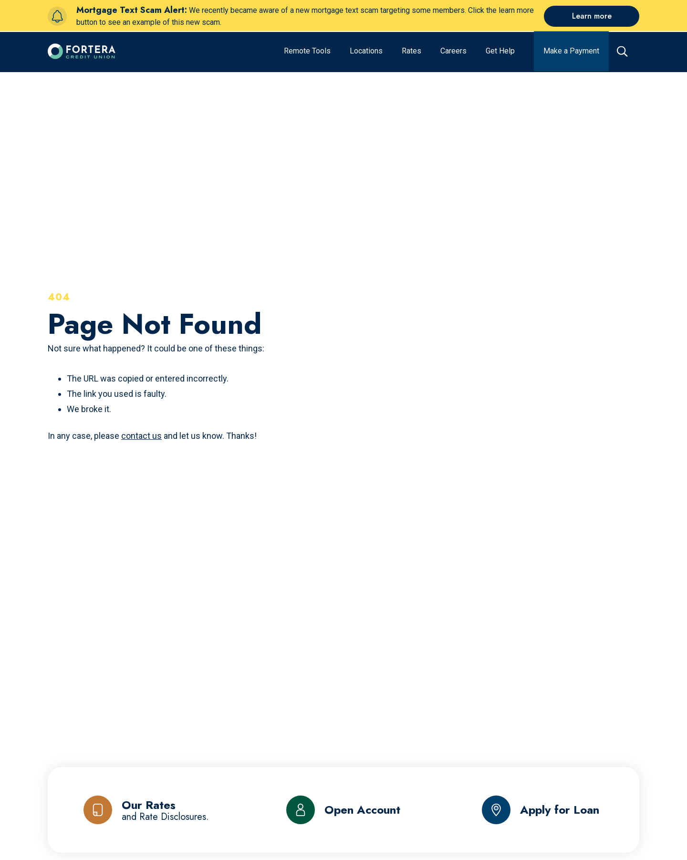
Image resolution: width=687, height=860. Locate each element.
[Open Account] (343, 810)
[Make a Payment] (571, 48)
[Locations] (366, 48)
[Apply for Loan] (540, 810)
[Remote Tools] (307, 48)
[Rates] (411, 48)
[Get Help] (500, 48)
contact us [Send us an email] (141, 436)
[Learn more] (591, 16)
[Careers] (453, 48)
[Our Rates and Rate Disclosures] (146, 810)
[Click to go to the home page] (81, 48)
